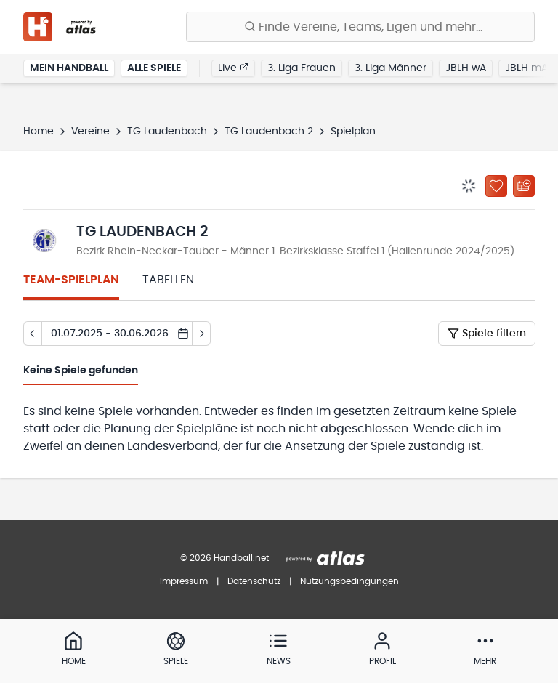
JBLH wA (465, 68)
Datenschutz (253, 581)
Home (38, 131)
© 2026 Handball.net (224, 558)
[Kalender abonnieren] (524, 186)
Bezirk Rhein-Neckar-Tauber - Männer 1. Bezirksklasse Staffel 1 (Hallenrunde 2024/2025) (295, 251)
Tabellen (168, 280)
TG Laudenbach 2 (269, 131)
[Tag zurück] (32, 333)
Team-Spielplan (71, 280)
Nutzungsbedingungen (349, 581)
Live (233, 68)
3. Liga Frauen (301, 68)
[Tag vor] (202, 333)
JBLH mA (526, 68)
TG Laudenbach (167, 131)
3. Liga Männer (390, 68)
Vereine (90, 131)
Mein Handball (69, 68)
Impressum (184, 581)
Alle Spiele (154, 68)
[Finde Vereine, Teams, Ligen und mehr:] (360, 27)
